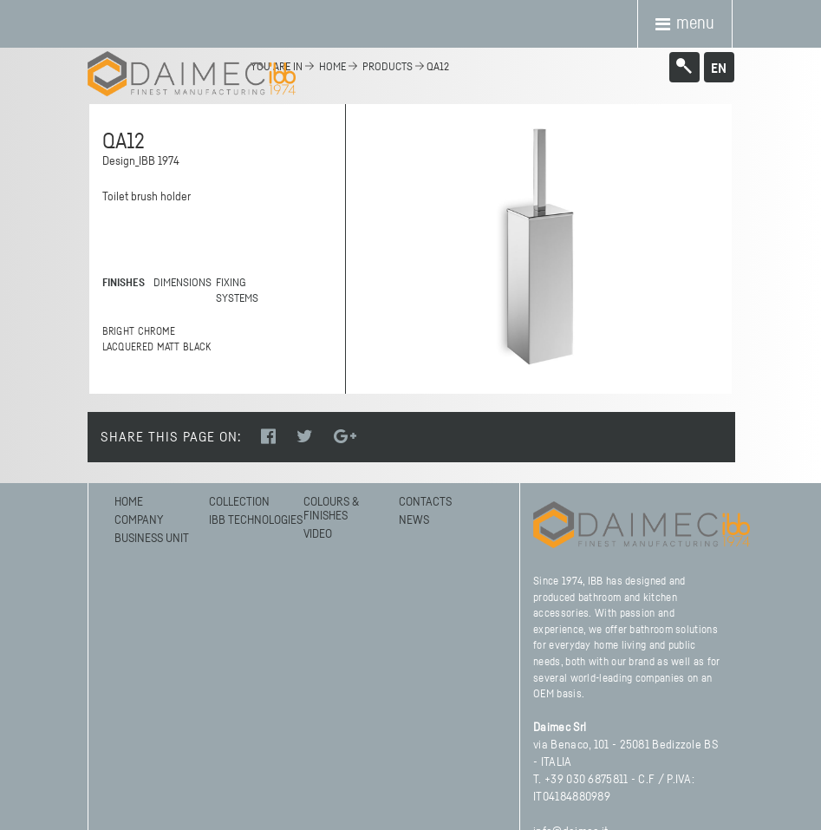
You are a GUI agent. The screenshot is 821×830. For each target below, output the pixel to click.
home (332, 67)
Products (387, 67)
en (719, 68)
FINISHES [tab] (123, 283)
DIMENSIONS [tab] (179, 283)
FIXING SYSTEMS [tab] (237, 291)
